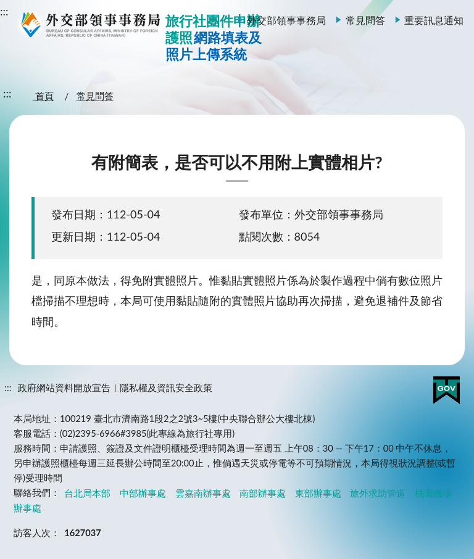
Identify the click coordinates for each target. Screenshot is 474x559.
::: (4, 11)
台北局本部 (87, 492)
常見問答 (365, 20)
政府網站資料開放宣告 (64, 388)
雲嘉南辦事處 (203, 492)
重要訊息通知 (434, 20)
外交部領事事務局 (286, 20)
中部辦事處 (143, 492)
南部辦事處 (262, 492)
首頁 (43, 96)
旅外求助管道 (377, 492)
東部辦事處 (318, 492)
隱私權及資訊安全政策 (166, 388)
